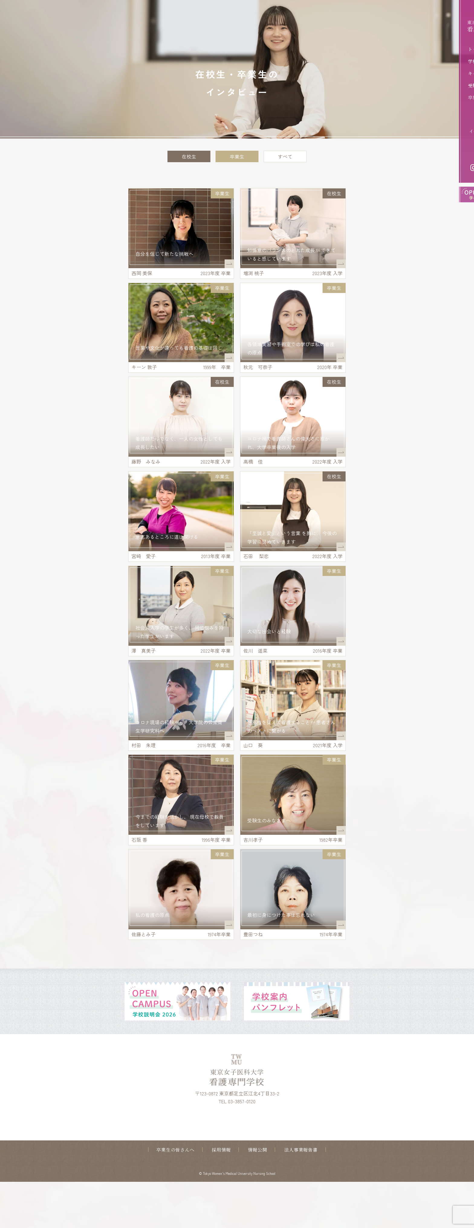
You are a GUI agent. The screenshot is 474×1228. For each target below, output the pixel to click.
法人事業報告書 (300, 1196)
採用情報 (221, 1196)
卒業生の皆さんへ (175, 1196)
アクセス (456, 150)
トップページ (443, 49)
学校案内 (439, 61)
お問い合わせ (452, 141)
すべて (285, 156)
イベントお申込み (448, 131)
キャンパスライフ (448, 73)
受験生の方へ (443, 85)
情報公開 (257, 1196)
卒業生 (237, 156)
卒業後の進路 (443, 97)
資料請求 (456, 121)
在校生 (189, 156)
